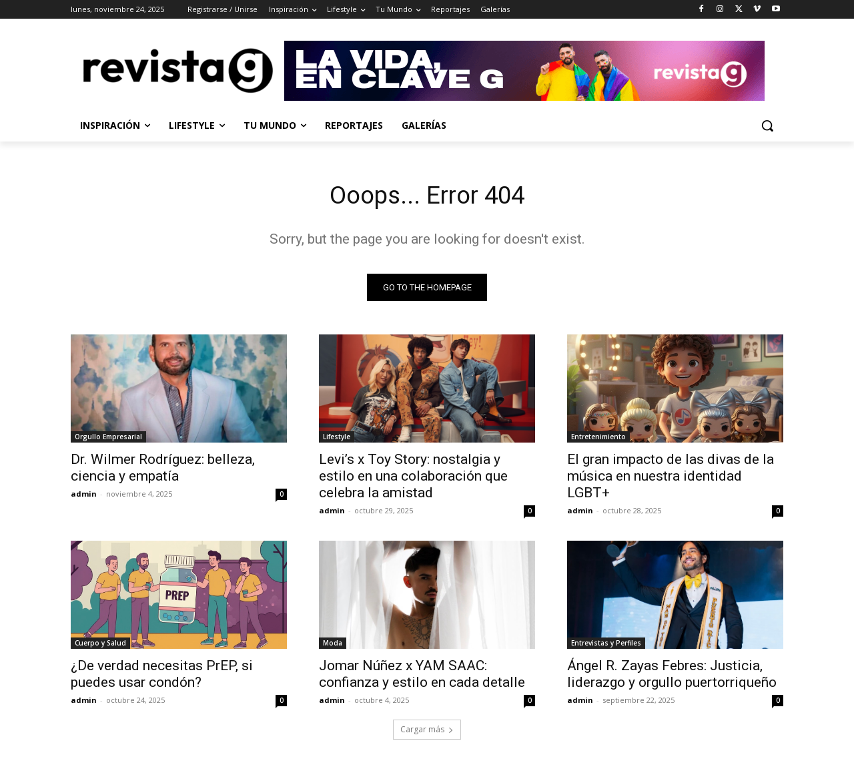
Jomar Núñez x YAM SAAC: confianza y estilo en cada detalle (422, 677)
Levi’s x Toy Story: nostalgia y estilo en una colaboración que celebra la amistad (413, 479)
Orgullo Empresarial (108, 440)
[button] (767, 125)
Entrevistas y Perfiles (606, 646)
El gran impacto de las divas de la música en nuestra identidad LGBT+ (670, 479)
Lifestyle (336, 440)
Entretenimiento (598, 440)
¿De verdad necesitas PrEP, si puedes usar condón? (162, 677)
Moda (332, 646)
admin (84, 497)
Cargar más (427, 732)
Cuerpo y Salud (100, 646)
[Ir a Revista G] (533, 71)
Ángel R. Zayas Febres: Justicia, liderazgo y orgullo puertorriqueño (672, 677)
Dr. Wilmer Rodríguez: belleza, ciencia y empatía (163, 471)
